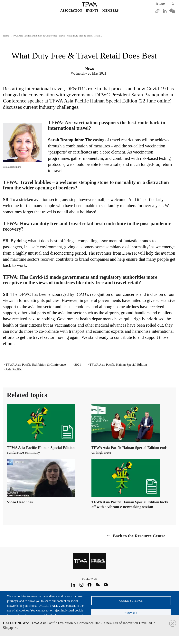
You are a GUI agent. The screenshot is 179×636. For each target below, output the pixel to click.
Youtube (105, 584)
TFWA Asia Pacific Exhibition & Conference (34, 35)
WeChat (97, 584)
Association (71, 10)
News (62, 35)
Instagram (81, 584)
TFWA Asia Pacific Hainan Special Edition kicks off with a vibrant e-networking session (129, 504)
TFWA (89, 4)
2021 (77, 364)
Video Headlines (20, 502)
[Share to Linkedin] (165, 11)
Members (110, 10)
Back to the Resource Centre (139, 535)
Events (92, 10)
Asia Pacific (13, 369)
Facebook (89, 584)
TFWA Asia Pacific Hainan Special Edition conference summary (41, 450)
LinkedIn (73, 584)
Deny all (131, 613)
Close (172, 623)
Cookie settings (131, 600)
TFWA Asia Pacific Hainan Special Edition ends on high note (129, 450)
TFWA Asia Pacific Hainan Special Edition (118, 364)
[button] (157, 11)
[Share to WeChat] (172, 11)
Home (6, 35)
